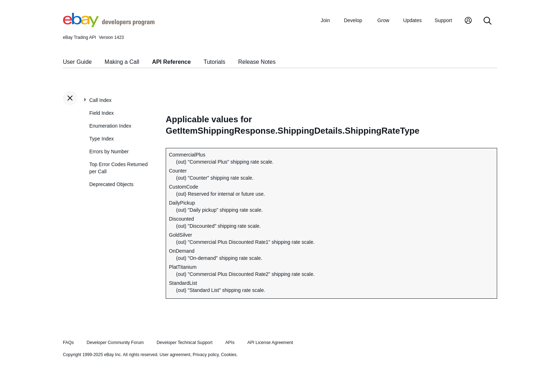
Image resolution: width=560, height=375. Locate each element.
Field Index (101, 113)
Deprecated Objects (111, 184)
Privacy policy (206, 354)
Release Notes (257, 62)
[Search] (487, 21)
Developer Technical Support (184, 342)
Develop (353, 20)
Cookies (228, 354)
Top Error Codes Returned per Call (118, 167)
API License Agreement (270, 342)
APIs (230, 342)
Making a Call (122, 62)
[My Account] (468, 21)
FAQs (68, 342)
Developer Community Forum (115, 342)
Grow (383, 20)
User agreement (175, 354)
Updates (412, 20)
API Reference (171, 62)
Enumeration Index (110, 126)
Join (325, 20)
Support (443, 20)
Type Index (101, 139)
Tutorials (214, 62)
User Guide (77, 62)
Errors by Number (109, 151)
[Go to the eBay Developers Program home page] (109, 25)
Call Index (100, 100)
